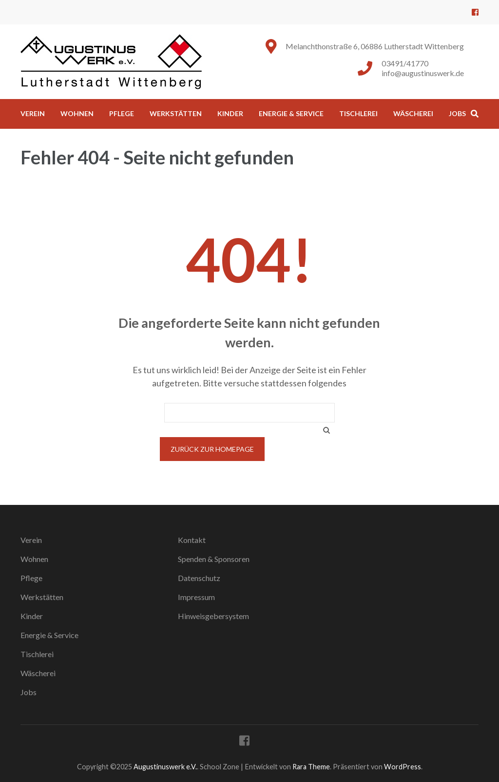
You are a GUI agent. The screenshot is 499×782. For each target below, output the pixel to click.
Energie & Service (291, 113)
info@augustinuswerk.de (423, 73)
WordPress (402, 766)
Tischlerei (358, 113)
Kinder (230, 113)
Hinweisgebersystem (213, 616)
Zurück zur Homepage (212, 449)
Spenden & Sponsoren (214, 558)
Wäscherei (413, 113)
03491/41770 (405, 63)
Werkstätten (176, 113)
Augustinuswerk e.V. (165, 766)
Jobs (457, 113)
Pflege (121, 113)
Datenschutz (199, 577)
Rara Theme (311, 766)
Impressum (196, 597)
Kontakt (192, 539)
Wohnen (77, 113)
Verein (32, 113)
